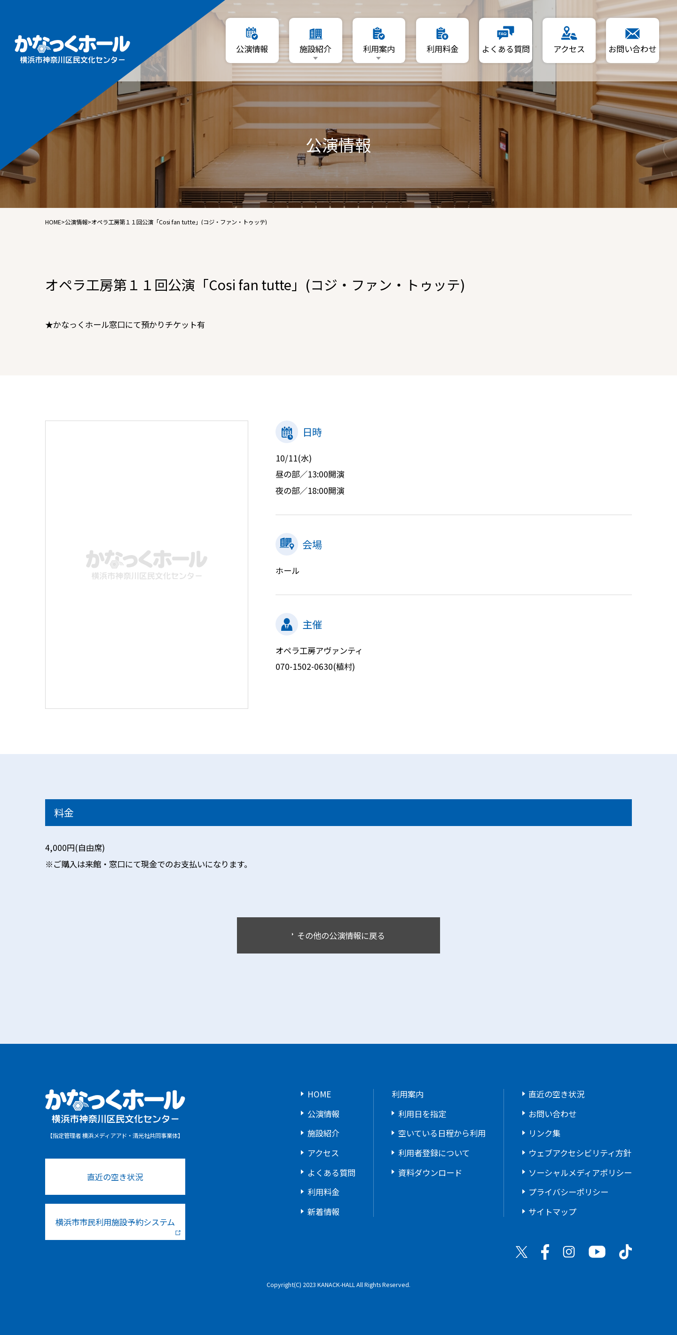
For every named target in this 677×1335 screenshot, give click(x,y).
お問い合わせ (552, 1114)
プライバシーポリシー (568, 1192)
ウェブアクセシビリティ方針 (579, 1153)
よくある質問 (331, 1172)
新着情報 (323, 1211)
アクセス (323, 1153)
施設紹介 (323, 1133)
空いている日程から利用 (442, 1133)
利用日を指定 (422, 1114)
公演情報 (76, 222)
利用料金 (323, 1192)
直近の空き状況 (115, 1177)
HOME (53, 222)
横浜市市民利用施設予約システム (118, 1226)
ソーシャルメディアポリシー (580, 1172)
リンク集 (544, 1133)
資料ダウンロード (430, 1172)
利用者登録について (434, 1153)
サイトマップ (552, 1211)
